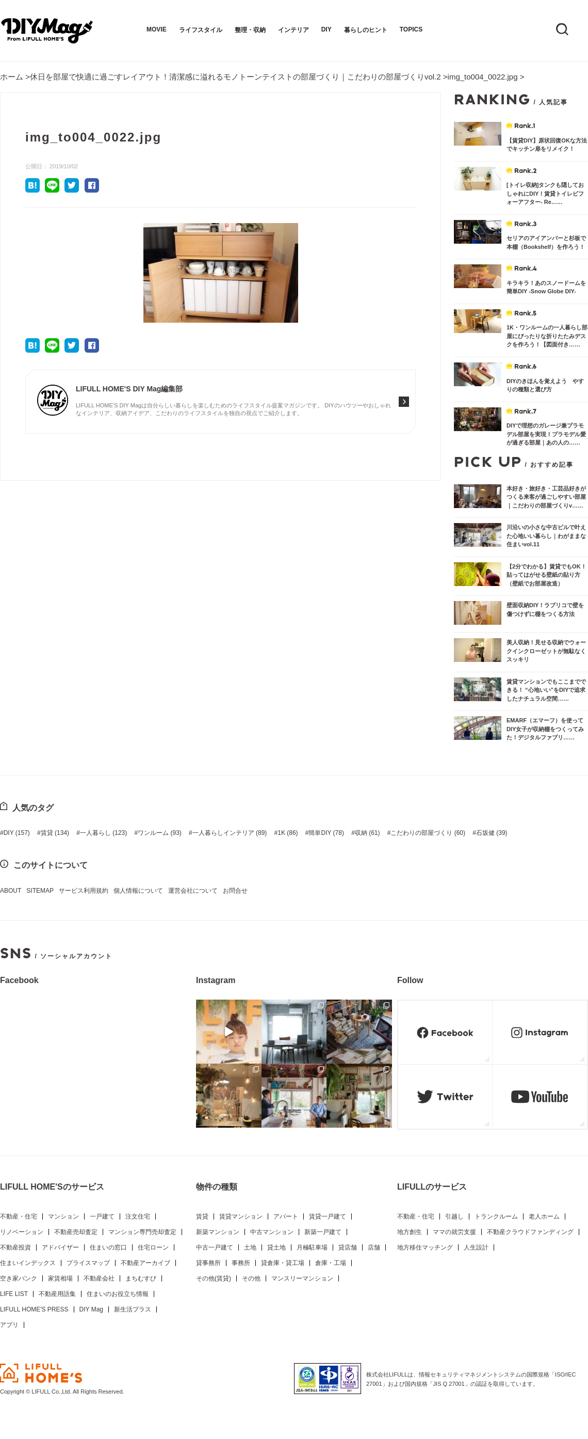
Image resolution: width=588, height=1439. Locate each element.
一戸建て (102, 1216)
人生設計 (476, 1247)
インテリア (293, 30)
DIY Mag (91, 1309)
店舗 (374, 1247)
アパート (285, 1216)
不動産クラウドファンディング (530, 1232)
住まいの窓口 (108, 1247)
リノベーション (21, 1232)
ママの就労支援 (454, 1232)
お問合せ (235, 891)
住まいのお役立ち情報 (118, 1294)
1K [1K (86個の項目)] (287, 833)
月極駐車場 (312, 1247)
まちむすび (140, 1278)
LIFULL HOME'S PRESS (34, 1309)
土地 (250, 1247)
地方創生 (409, 1232)
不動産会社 (99, 1278)
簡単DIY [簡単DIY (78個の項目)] (326, 833)
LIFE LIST (14, 1294)
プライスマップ (88, 1263)
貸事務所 (208, 1263)
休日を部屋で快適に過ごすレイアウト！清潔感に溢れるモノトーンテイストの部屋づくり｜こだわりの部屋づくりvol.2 (235, 76)
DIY (326, 29)
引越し (454, 1216)
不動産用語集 (57, 1294)
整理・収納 (250, 30)
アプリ (9, 1325)
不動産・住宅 (18, 1216)
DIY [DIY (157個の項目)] (17, 833)
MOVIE (156, 29)
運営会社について (193, 891)
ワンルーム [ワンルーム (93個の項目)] (160, 833)
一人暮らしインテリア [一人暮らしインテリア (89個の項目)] (229, 833)
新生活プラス (132, 1309)
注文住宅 (137, 1216)
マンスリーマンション (302, 1278)
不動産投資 (15, 1247)
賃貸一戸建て (327, 1216)
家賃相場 (60, 1278)
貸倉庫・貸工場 (282, 1263)
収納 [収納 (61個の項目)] (367, 833)
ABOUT (10, 891)
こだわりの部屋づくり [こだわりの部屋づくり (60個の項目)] (427, 833)
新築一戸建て (322, 1232)
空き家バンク (18, 1278)
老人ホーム (544, 1216)
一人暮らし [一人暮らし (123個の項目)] (103, 833)
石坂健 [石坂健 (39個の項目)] (492, 833)
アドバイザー (60, 1247)
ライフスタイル (200, 30)
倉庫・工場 (330, 1263)
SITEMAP (40, 891)
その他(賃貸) (213, 1278)
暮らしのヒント (365, 30)
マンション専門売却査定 (142, 1232)
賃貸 (202, 1216)
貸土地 (276, 1247)
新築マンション (217, 1232)
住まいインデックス (28, 1263)
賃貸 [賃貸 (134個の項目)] (55, 833)
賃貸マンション (241, 1216)
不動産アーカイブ (145, 1263)
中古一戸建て (214, 1247)
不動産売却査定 (75, 1232)
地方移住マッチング (425, 1247)
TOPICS (411, 29)
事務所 (241, 1263)
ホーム (11, 76)
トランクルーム (496, 1216)
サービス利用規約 (83, 891)
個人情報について (138, 891)
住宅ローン (153, 1247)
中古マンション (271, 1232)
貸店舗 (347, 1247)
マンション (63, 1216)
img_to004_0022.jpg (483, 76)
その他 (251, 1278)
